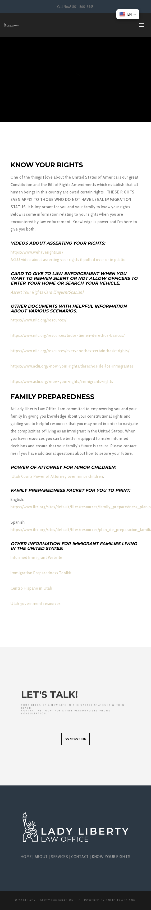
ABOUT (41, 856)
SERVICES (59, 856)
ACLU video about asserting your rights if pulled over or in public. (68, 259)
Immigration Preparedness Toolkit (41, 572)
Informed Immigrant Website (36, 557)
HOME (26, 856)
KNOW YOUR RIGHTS (111, 856)
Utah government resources (36, 603)
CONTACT (80, 856)
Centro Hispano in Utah (31, 588)
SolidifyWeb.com (121, 900)
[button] (128, 14)
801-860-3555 (83, 7)
